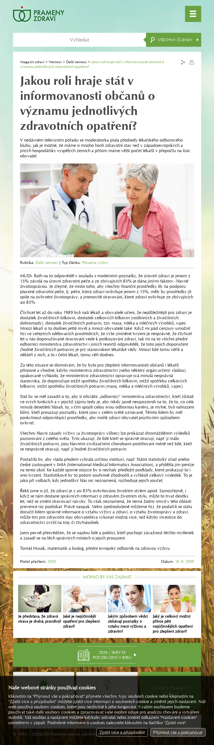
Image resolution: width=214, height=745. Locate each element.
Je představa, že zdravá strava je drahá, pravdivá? (39, 604)
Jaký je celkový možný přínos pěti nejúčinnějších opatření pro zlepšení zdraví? (174, 609)
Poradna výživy (95, 262)
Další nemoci (76, 62)
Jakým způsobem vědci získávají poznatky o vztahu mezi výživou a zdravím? (129, 609)
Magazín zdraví (32, 62)
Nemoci (55, 62)
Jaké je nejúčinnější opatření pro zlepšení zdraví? (84, 607)
